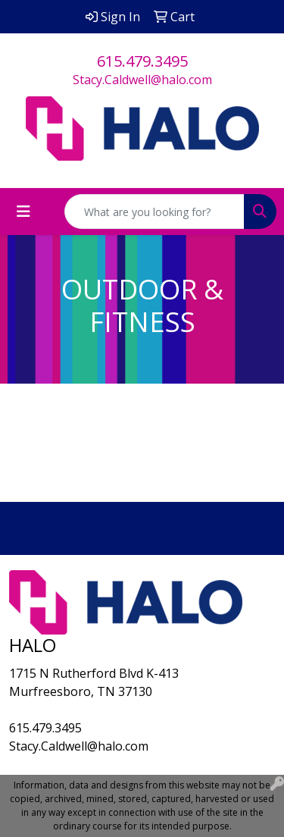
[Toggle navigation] (23, 211)
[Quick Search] (154, 211)
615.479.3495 (142, 61)
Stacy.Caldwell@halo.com (142, 79)
